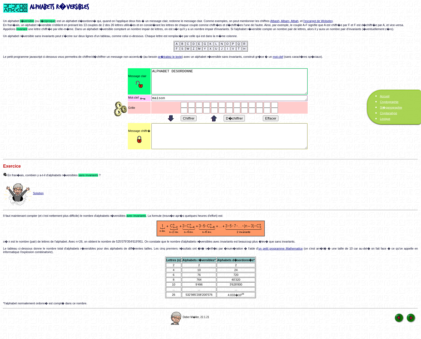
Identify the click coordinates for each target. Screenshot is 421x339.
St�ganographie (391, 107)
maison (229, 103)
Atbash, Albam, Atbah (284, 21)
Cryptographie (389, 101)
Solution (38, 203)
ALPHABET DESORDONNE (229, 83)
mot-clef (278, 56)
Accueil (384, 96)
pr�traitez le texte (170, 56)
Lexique (385, 118)
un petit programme (280, 259)
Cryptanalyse (388, 113)
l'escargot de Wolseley (318, 21)
